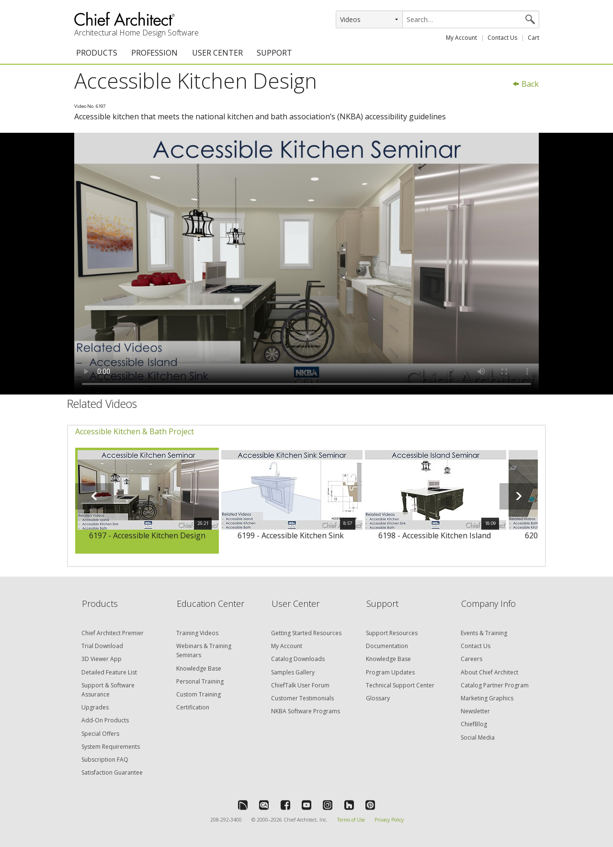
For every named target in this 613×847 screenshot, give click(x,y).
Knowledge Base (198, 668)
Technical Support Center (400, 685)
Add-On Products (105, 720)
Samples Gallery (293, 672)
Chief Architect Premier (112, 633)
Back (525, 84)
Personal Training (200, 681)
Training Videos (197, 633)
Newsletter (475, 711)
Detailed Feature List (109, 672)
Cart (533, 38)
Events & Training (484, 633)
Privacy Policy (389, 819)
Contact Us (502, 38)
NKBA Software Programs (305, 711)
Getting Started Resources (306, 633)
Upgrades (95, 707)
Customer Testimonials (302, 698)
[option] (147, 501)
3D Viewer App (101, 659)
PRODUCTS (96, 52)
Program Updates (390, 672)
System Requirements (110, 747)
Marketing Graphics (487, 698)
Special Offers (100, 734)
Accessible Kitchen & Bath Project (134, 431)
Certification (192, 707)
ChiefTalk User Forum (300, 685)
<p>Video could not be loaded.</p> (306, 263)
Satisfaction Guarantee (112, 772)
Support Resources (392, 633)
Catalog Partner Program (495, 685)
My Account (461, 38)
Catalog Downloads (298, 659)
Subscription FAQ (104, 759)
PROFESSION (154, 52)
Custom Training (198, 694)
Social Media (478, 737)
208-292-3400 (226, 819)
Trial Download (102, 646)
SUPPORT (274, 52)
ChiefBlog (474, 724)
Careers (471, 659)
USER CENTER (217, 52)
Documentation (387, 646)
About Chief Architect (489, 672)
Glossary (378, 698)
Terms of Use (351, 819)
